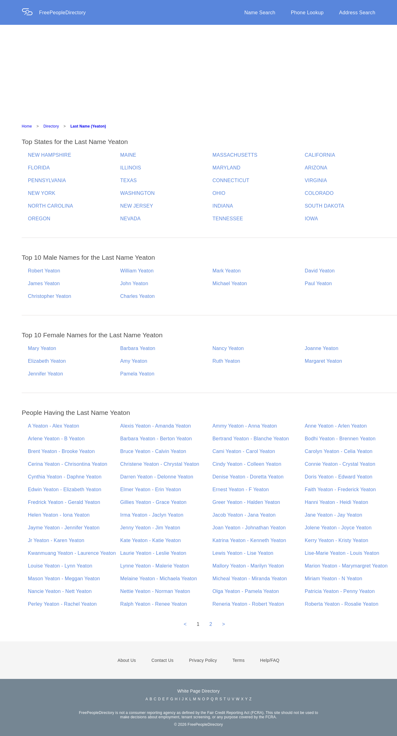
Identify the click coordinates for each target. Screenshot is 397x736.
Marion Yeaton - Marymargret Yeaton (346, 565)
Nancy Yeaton (228, 348)
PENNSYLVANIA (47, 180)
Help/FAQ (269, 660)
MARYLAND (226, 167)
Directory (51, 126)
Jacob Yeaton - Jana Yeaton (244, 515)
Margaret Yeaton (323, 361)
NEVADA (130, 218)
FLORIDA (39, 167)
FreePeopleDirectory (62, 12)
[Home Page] (30, 12)
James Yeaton (44, 283)
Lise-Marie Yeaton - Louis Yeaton (342, 553)
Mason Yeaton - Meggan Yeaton (64, 578)
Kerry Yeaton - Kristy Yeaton (336, 540)
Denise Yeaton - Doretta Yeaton (247, 476)
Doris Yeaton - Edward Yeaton (338, 476)
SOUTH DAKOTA (324, 206)
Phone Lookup (307, 12)
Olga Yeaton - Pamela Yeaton (245, 591)
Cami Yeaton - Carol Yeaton (243, 451)
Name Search (259, 12)
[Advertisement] (198, 71)
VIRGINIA (316, 180)
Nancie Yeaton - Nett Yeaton (60, 591)
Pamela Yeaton (137, 373)
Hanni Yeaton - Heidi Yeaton (336, 502)
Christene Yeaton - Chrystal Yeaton (159, 464)
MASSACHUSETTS (234, 155)
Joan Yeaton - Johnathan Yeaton (249, 527)
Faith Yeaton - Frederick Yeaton (340, 489)
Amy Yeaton (133, 361)
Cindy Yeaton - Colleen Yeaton (246, 464)
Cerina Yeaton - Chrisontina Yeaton (67, 464)
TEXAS (128, 180)
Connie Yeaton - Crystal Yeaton (340, 464)
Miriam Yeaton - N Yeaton (333, 578)
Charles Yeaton (137, 296)
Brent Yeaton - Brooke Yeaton (61, 451)
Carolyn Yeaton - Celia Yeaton (338, 451)
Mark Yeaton (226, 270)
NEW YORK (41, 193)
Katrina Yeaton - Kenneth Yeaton (249, 540)
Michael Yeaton (229, 283)
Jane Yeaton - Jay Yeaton (333, 515)
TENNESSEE (227, 218)
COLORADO (319, 193)
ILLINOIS (130, 167)
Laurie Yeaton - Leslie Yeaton (153, 553)
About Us (127, 660)
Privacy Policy (203, 660)
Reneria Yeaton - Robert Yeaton (248, 604)
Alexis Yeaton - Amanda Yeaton (155, 426)
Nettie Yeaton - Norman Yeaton (155, 591)
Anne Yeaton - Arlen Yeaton (336, 426)
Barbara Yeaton (137, 348)
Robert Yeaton (44, 270)
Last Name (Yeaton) (88, 126)
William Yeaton (137, 270)
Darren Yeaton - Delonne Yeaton (157, 476)
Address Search (357, 12)
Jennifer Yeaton (45, 373)
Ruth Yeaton (226, 361)
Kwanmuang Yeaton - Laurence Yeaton (72, 553)
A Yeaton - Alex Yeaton (53, 426)
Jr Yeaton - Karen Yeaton (56, 540)
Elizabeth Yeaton (47, 361)
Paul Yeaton (318, 283)
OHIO (218, 193)
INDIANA (222, 206)
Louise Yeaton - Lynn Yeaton (60, 565)
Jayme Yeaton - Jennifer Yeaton (64, 527)
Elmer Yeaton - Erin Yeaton (150, 489)
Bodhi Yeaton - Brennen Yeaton (340, 438)
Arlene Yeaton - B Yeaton (56, 438)
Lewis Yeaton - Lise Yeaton (242, 553)
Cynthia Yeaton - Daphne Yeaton (64, 476)
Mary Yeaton (42, 348)
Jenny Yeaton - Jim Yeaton (150, 527)
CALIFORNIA (320, 155)
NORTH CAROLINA (50, 206)
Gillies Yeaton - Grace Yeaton (153, 502)
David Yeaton (320, 270)
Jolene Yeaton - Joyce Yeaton (338, 527)
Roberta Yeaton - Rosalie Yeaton (342, 604)
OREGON (39, 218)
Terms (238, 660)
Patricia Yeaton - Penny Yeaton (340, 591)
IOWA (311, 218)
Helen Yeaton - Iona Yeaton (59, 515)
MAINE (128, 155)
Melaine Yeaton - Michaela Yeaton (158, 578)
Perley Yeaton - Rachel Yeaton (62, 604)
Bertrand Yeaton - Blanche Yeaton (250, 438)
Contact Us (162, 660)
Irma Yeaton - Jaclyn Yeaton (152, 515)
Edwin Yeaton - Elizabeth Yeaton (64, 489)
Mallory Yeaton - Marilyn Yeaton (248, 565)
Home (27, 126)
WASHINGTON (137, 193)
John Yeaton (134, 283)
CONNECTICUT (230, 180)
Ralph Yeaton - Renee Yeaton (153, 604)
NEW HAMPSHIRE (49, 155)
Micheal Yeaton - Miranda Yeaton (249, 578)
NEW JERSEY (136, 206)
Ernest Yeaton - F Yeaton (240, 489)
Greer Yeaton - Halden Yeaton (246, 502)
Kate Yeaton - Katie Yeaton (150, 540)
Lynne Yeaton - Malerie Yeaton (154, 565)
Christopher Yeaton (49, 296)
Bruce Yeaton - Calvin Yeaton (153, 451)
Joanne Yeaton (322, 348)
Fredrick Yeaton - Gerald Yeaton (64, 502)
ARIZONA (316, 167)
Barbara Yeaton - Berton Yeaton (156, 438)
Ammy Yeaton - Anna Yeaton (244, 426)
